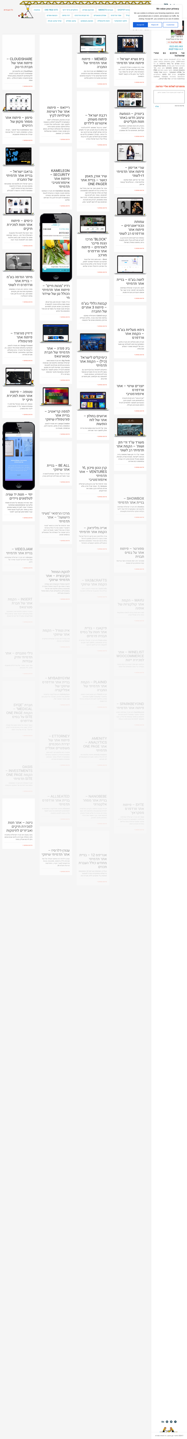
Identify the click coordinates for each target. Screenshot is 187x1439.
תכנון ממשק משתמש (174, 68)
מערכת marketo (105, 9)
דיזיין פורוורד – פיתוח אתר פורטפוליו (21, 337)
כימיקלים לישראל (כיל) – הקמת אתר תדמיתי (93, 361)
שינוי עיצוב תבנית (55, 20)
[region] (156, 17)
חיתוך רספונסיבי (120, 20)
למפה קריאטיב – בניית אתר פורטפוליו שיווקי (57, 415)
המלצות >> (174, 42)
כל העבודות (8, 9)
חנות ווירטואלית (104, 20)
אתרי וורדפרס (116, 15)
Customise (170, 25)
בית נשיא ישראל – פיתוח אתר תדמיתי (130, 61)
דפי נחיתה (166, 74)
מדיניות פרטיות (179, 106)
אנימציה (37, 9)
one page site (51, 9)
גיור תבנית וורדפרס (82, 15)
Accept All (140, 25)
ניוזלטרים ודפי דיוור (70, 9)
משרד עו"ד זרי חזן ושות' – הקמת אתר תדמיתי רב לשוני (130, 446)
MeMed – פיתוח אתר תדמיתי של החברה (94, 63)
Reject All (154, 25)
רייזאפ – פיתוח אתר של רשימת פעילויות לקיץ (58, 111)
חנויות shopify (124, 9)
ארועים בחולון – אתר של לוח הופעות (95, 420)
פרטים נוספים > (27, 86)
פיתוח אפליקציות (160, 66)
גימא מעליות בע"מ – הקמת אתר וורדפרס (131, 333)
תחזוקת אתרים (88, 9)
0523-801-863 (176, 46)
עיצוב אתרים (71, 20)
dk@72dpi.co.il (176, 49)
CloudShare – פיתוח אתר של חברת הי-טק (19, 63)
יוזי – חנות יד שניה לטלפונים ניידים (19, 496)
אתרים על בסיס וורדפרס (169, 64)
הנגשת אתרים (52, 15)
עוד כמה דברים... (164, 79)
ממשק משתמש (87, 20)
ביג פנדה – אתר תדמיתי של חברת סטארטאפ (57, 352)
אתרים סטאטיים (100, 15)
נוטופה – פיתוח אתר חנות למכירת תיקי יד (19, 395)
